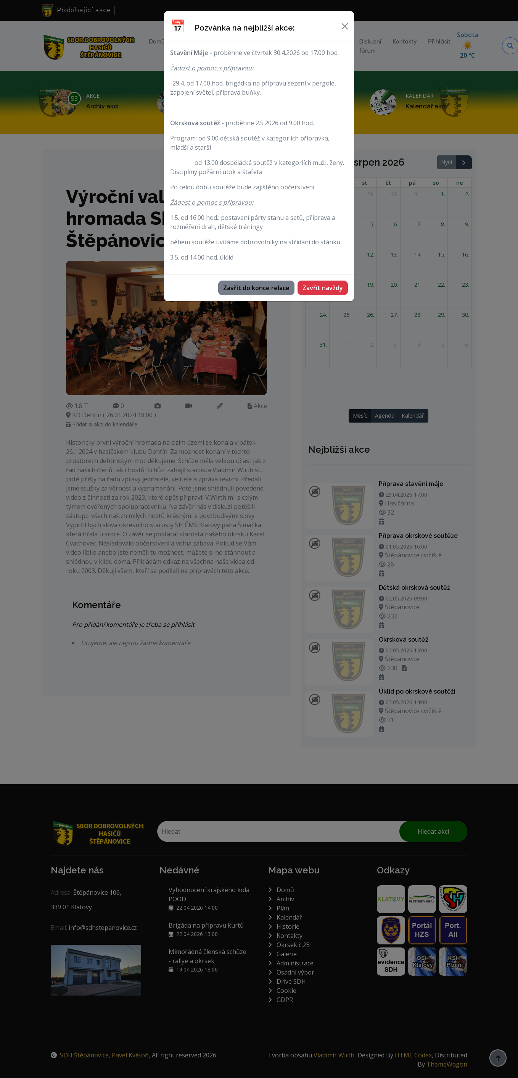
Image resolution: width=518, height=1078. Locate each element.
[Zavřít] (345, 26)
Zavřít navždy (322, 288)
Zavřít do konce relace (256, 288)
